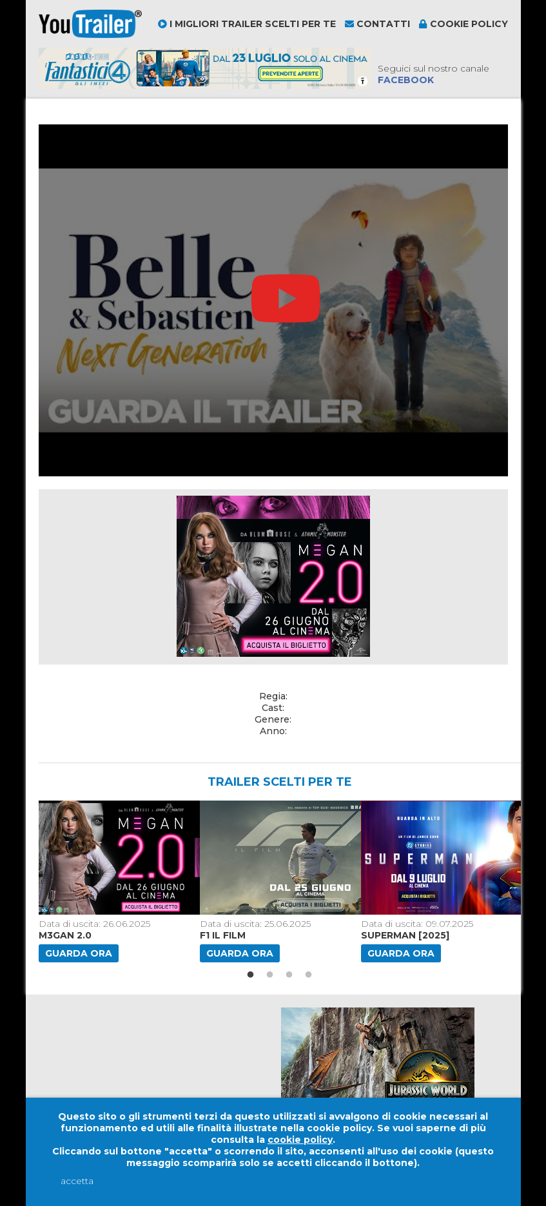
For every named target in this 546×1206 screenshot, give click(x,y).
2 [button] (270, 975)
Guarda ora (78, 953)
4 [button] (308, 975)
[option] (114, 881)
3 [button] (289, 975)
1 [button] (250, 975)
